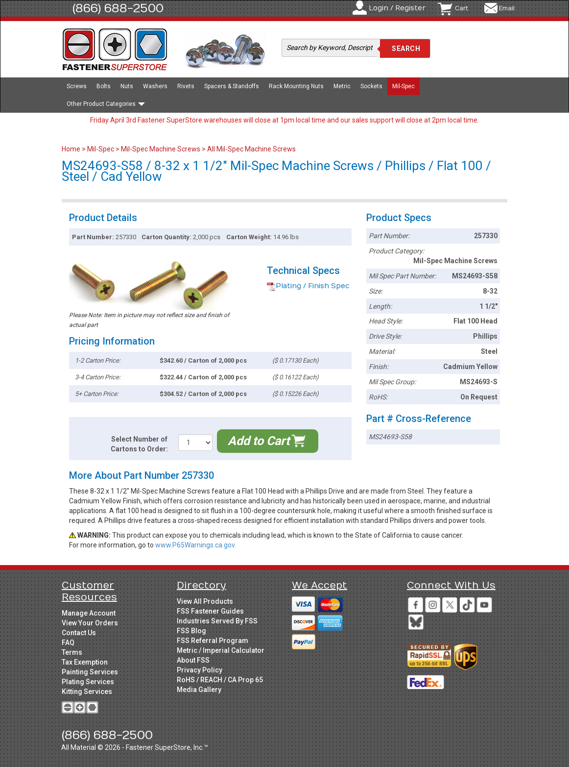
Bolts (103, 86)
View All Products (205, 601)
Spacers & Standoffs (231, 86)
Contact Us (79, 633)
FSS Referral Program (212, 640)
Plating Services (88, 682)
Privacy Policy (199, 670)
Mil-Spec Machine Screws (160, 149)
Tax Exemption (85, 662)
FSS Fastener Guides (210, 611)
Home (72, 149)
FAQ (68, 642)
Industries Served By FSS (217, 621)
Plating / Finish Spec (308, 286)
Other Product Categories (106, 103)
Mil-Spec (403, 86)
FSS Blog (191, 631)
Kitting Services (87, 691)
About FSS (193, 660)
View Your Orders (90, 623)
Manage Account (89, 613)
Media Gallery (199, 689)
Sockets (371, 86)
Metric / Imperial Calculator (220, 650)
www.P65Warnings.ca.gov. (195, 545)
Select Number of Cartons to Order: (139, 444)
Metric (342, 86)
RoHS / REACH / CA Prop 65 (220, 680)
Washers (155, 86)
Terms (72, 652)
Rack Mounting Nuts (296, 86)
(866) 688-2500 (118, 8)
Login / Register (397, 8)
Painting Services (90, 672)
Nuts (126, 86)
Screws (77, 86)
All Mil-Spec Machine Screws (251, 149)
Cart (461, 8)
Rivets (185, 86)
